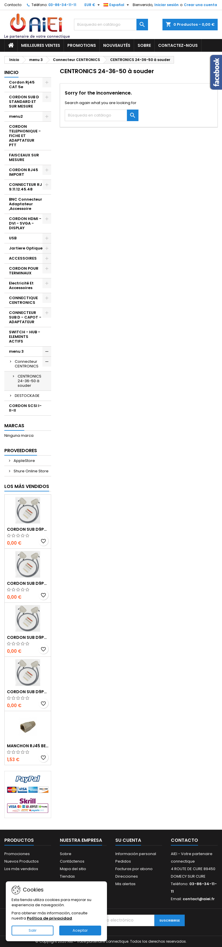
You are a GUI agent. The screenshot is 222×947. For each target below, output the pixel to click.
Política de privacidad (49, 918)
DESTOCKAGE (27, 395)
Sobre (144, 45)
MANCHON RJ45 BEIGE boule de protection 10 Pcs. (28, 745)
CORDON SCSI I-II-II (25, 408)
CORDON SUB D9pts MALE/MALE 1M (28, 529)
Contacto (12, 4)
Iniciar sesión (166, 4)
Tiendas (67, 876)
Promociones (17, 854)
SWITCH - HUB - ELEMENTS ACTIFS (24, 336)
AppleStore (24, 460)
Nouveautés (116, 45)
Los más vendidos (26, 486)
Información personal (135, 854)
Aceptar (80, 930)
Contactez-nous (178, 45)
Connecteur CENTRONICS (26, 364)
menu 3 (16, 351)
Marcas (14, 425)
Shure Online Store (31, 471)
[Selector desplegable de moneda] (92, 5)
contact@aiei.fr (199, 899)
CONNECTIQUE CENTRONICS (23, 300)
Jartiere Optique (25, 248)
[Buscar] (111, 24)
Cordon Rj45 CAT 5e (22, 84)
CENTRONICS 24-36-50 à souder (29, 380)
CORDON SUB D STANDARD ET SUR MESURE (24, 101)
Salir (33, 930)
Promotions (81, 45)
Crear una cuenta (200, 4)
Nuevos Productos (21, 861)
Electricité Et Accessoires (21, 285)
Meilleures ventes (40, 45)
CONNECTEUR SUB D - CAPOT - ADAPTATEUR (25, 317)
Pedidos (123, 861)
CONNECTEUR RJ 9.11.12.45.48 (25, 187)
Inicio (11, 72)
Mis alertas (125, 884)
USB (12, 238)
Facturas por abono (134, 869)
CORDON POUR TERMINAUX (23, 271)
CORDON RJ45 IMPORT (23, 172)
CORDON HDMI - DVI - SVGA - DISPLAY (25, 223)
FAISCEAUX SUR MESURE (24, 157)
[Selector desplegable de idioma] (116, 5)
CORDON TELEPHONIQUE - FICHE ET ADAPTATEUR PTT (25, 136)
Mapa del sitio (73, 869)
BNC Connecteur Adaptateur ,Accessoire (25, 204)
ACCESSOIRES (23, 258)
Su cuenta (128, 840)
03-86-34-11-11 (62, 4)
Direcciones (126, 876)
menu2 (16, 116)
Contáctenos (72, 861)
